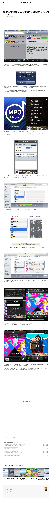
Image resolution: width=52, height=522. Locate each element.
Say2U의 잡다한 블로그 (9, 507)
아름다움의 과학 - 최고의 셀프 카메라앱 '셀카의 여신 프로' (14, 462)
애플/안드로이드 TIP (10, 459)
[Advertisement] (26, 34)
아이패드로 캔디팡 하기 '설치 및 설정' (10, 469)
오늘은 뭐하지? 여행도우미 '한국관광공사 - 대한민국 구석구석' (14, 463)
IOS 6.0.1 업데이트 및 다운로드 (9, 466)
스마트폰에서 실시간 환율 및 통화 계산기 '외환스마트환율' (14, 467)
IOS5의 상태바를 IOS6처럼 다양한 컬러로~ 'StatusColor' (13, 473)
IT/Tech (5, 459)
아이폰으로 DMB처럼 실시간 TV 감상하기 (11, 464)
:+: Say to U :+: (26, 2)
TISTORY (26, 519)
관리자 (30, 519)
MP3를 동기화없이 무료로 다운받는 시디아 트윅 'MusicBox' (14, 471)
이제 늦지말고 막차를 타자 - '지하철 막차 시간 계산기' (13, 470)
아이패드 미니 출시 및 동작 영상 (9, 474)
